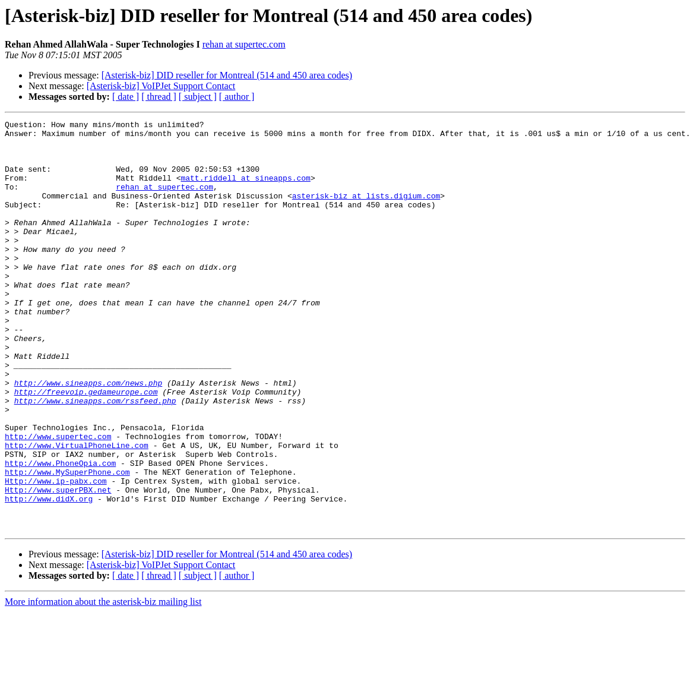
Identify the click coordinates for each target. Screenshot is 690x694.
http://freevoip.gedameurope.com (86, 446)
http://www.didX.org (49, 575)
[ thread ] (158, 97)
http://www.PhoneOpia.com (60, 532)
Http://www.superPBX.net (58, 564)
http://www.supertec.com (58, 500)
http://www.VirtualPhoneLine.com (76, 511)
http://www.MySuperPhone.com (67, 543)
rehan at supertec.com (244, 44)
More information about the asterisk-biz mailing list (103, 684)
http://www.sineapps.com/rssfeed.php (95, 457)
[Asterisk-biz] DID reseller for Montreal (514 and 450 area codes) (227, 75)
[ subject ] (198, 97)
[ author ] (237, 97)
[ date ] (125, 97)
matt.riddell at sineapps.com (245, 190)
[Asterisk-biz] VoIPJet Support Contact (161, 86)
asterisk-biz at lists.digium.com (366, 211)
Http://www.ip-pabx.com (56, 553)
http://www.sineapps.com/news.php (88, 436)
